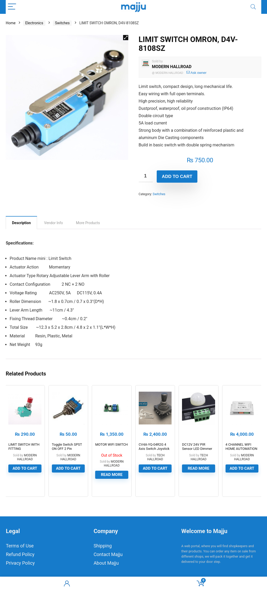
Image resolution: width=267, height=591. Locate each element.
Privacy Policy (20, 563)
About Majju (106, 563)
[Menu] (12, 7)
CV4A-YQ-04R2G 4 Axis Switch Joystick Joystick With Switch (154, 449)
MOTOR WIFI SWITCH (111, 444)
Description (21, 223)
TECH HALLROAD (156, 457)
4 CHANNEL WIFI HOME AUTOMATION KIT (241, 449)
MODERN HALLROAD (172, 66)
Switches (62, 23)
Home (11, 23)
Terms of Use (20, 545)
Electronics (34, 23)
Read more (112, 474)
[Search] (253, 7)
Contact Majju (108, 554)
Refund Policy (20, 554)
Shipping (103, 545)
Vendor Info (53, 223)
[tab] (21, 222)
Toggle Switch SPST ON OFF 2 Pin (67, 447)
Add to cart (177, 176)
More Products (88, 223)
